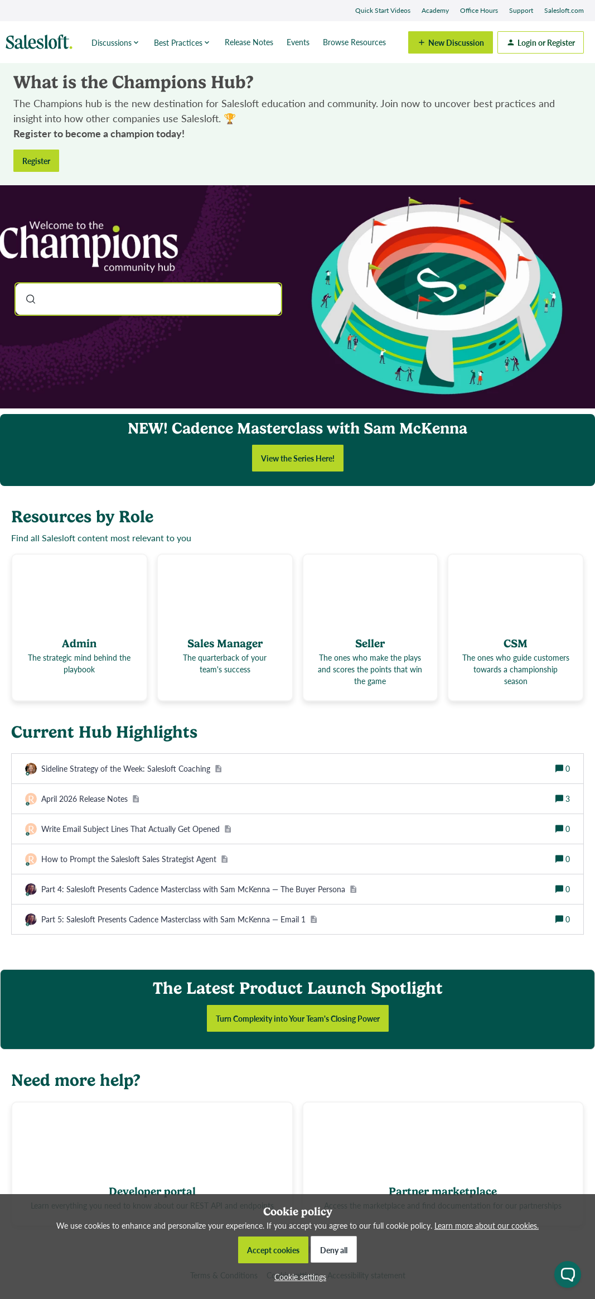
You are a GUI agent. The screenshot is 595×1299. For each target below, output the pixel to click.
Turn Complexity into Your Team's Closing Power (298, 1018)
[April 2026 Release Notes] (90, 799)
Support (521, 10)
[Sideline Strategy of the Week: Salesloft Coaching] (131, 769)
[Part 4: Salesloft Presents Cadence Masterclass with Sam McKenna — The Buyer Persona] (199, 889)
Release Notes (249, 41)
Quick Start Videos (382, 10)
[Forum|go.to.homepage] (42, 42)
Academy (435, 10)
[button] (297, 1276)
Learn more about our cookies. (486, 1225)
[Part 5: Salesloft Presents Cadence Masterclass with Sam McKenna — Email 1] (179, 919)
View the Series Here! (298, 458)
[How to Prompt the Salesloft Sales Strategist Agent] (134, 859)
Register (36, 160)
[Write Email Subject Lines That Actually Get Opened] (136, 829)
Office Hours (479, 10)
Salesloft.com (564, 10)
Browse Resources (354, 41)
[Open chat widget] (567, 1274)
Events (298, 41)
